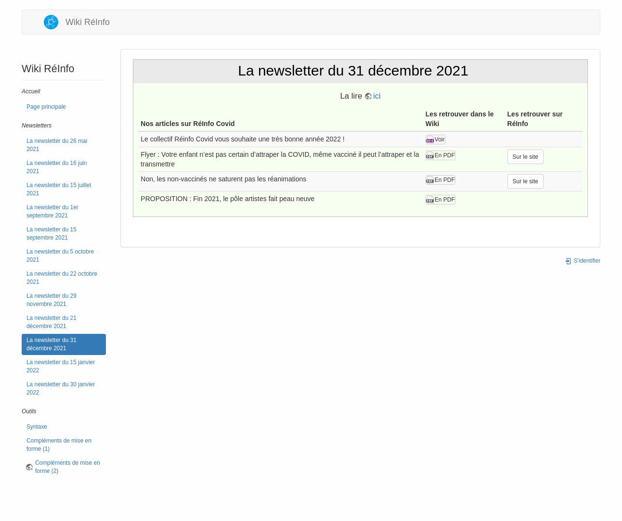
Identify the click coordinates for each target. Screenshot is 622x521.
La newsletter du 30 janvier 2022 (60, 388)
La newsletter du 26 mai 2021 (56, 145)
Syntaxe (36, 426)
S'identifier (582, 260)
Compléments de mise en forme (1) (58, 444)
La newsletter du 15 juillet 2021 (58, 189)
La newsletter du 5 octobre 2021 (60, 255)
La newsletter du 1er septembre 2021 (52, 211)
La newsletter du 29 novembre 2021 (51, 299)
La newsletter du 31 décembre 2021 (51, 344)
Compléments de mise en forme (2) (67, 466)
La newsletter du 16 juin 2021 (56, 167)
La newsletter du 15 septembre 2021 (51, 233)
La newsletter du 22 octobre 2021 (61, 277)
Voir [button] (440, 139)
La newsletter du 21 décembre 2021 (51, 322)
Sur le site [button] (525, 156)
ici (377, 96)
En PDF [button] (445, 155)
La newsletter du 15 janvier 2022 (60, 366)
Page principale (46, 106)
